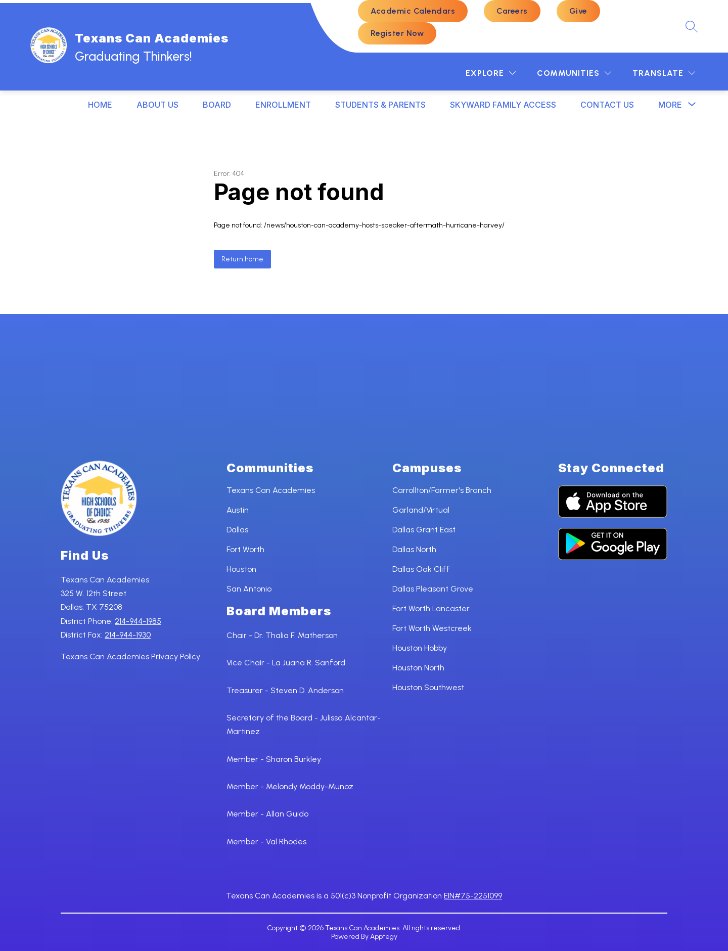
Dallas (237, 529)
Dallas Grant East (424, 529)
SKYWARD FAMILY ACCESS (503, 105)
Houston (241, 569)
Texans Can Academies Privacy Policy (130, 656)
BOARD (217, 105)
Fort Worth (245, 549)
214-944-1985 (138, 621)
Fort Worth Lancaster (431, 608)
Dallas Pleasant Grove (432, 589)
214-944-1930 (128, 635)
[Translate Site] (664, 73)
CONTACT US (607, 105)
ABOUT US (157, 105)
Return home (242, 259)
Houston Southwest (428, 687)
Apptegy (383, 936)
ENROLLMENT (283, 105)
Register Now (397, 33)
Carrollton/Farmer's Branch (441, 490)
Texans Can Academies (270, 490)
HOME (100, 105)
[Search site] (692, 26)
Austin (237, 510)
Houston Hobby (419, 648)
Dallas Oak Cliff (421, 569)
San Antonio (248, 589)
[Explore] (490, 73)
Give (578, 11)
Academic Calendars (413, 11)
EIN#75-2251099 (473, 895)
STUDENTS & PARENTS (380, 105)
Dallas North (414, 549)
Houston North (418, 667)
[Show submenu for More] (670, 105)
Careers (512, 11)
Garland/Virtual (420, 510)
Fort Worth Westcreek (432, 628)
